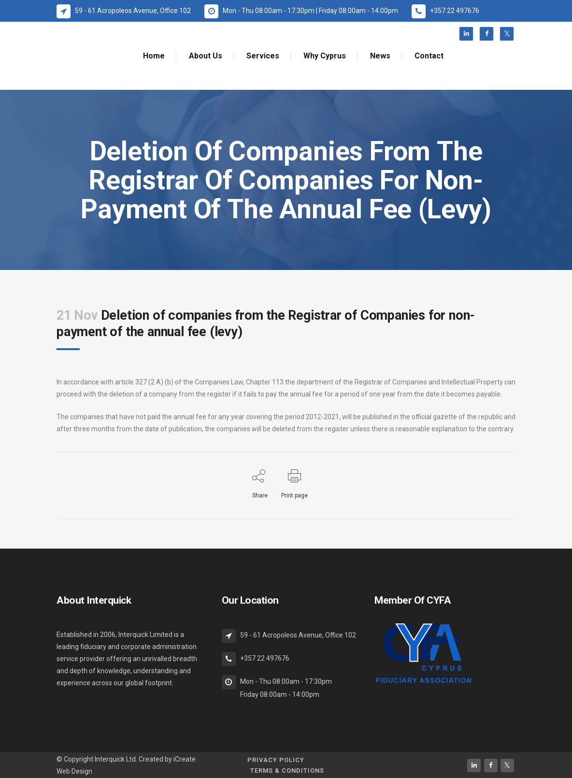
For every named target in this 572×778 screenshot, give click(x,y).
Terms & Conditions (287, 770)
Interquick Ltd (115, 759)
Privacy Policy (275, 760)
